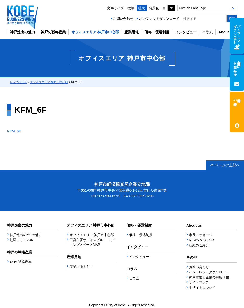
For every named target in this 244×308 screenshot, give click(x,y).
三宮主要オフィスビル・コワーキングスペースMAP (93, 242)
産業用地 (131, 32)
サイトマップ (199, 282)
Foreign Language (192, 8)
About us (226, 32)
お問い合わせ (123, 18)
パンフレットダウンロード (159, 18)
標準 (130, 8)
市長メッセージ (200, 235)
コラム (207, 32)
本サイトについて (202, 287)
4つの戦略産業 (21, 262)
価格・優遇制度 (156, 32)
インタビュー (186, 32)
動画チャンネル (21, 240)
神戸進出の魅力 (22, 32)
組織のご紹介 (199, 245)
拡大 (141, 8)
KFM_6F (14, 131)
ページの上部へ (225, 165)
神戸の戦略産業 (53, 32)
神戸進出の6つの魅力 (26, 235)
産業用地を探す (81, 266)
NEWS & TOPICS (202, 240)
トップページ (18, 82)
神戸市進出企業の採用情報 (209, 277)
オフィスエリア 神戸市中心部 (95, 32)
